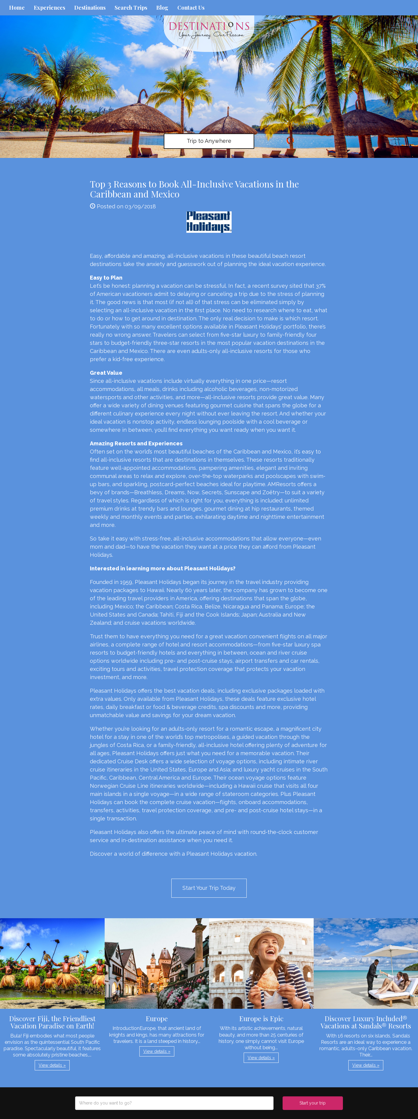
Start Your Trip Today (209, 888)
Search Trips (131, 7)
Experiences (49, 7)
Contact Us (190, 7)
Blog (162, 7)
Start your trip (312, 1103)
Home (17, 7)
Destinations (90, 7)
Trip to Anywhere (209, 141)
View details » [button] (52, 1065)
